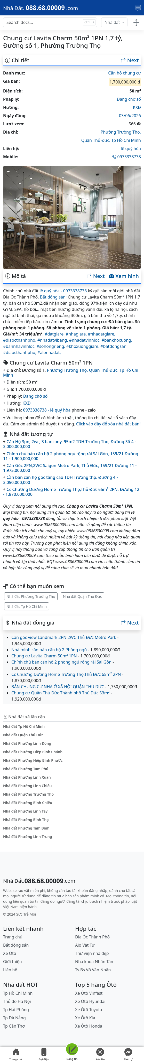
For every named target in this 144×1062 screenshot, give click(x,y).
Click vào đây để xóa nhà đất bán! (108, 424)
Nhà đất (113, 22)
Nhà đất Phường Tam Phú (25, 768)
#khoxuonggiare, (83, 346)
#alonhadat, (49, 352)
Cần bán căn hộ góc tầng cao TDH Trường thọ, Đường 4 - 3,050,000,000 (60, 479)
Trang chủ (15, 1054)
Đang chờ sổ (129, 99)
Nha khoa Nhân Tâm (95, 961)
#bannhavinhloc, (20, 346)
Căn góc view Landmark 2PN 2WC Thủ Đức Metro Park (63, 637)
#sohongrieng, (51, 346)
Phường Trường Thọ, (121, 132)
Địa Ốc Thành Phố (92, 937)
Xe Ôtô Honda (88, 1026)
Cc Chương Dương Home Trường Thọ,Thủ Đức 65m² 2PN (66, 674)
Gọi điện (43, 1054)
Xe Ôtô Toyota (88, 1009)
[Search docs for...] (50, 22)
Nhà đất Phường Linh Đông (27, 743)
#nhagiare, (77, 334)
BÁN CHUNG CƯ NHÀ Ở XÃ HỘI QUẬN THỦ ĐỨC (57, 687)
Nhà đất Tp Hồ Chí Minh (26, 606)
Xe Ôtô (9, 953)
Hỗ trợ (128, 1054)
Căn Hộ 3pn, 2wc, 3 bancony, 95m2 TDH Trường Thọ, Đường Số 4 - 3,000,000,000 (69, 444)
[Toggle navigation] (138, 8)
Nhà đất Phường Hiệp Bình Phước (32, 760)
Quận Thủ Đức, (96, 140)
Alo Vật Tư (84, 945)
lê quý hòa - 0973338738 (63, 291)
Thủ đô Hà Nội (17, 1001)
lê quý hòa (131, 148)
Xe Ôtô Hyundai (90, 1001)
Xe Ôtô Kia (85, 1018)
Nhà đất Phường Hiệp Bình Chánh (32, 751)
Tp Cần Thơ (14, 1026)
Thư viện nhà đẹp (92, 953)
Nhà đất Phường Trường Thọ (30, 596)
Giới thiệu (12, 961)
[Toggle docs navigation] (136, 22)
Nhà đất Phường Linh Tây (25, 811)
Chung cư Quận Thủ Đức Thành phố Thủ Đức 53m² (60, 693)
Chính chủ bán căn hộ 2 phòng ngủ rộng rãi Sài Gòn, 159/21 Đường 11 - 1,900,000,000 (70, 456)
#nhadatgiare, (101, 334)
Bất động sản (16, 945)
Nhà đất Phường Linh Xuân (27, 777)
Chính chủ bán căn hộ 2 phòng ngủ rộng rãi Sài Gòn (61, 662)
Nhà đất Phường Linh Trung (27, 836)
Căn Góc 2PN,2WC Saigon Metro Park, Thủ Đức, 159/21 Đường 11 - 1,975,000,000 (70, 468)
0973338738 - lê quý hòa (46, 410)
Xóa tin (100, 1054)
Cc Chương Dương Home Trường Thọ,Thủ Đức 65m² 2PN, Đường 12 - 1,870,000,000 (71, 492)
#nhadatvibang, (53, 340)
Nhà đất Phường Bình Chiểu (27, 802)
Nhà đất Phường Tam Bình (26, 828)
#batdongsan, (113, 346)
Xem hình (124, 276)
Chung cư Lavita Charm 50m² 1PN (44, 656)
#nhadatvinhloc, (85, 340)
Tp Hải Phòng (16, 1009)
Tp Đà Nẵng (14, 1018)
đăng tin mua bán (57, 895)
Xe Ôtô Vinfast (88, 993)
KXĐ (137, 107)
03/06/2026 (130, 115)
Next (130, 60)
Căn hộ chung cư (124, 73)
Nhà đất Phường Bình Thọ (26, 819)
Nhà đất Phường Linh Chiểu (27, 785)
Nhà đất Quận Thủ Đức (82, 596)
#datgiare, (55, 334)
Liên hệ (10, 970)
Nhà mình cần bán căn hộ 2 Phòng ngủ (49, 650)
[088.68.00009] (40, 7)
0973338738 (126, 157)
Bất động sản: (53, 297)
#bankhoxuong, (117, 340)
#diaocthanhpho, (20, 340)
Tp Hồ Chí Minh (126, 140)
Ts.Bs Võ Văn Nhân (93, 970)
